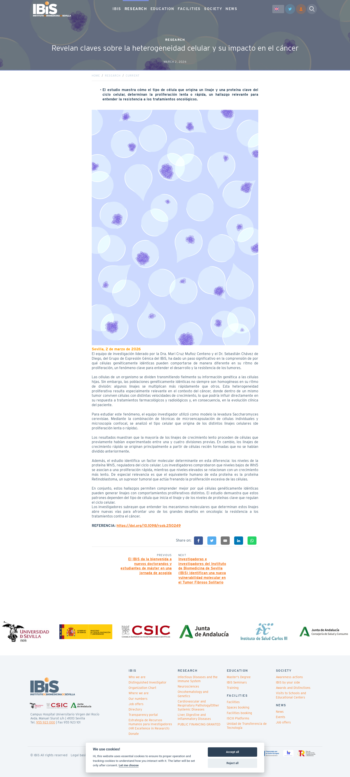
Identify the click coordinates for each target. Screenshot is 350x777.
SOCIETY (213, 9)
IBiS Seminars (237, 682)
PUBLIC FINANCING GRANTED (199, 724)
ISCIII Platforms (238, 718)
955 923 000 (45, 722)
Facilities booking (239, 713)
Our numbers (138, 698)
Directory (135, 709)
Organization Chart (142, 688)
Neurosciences (188, 686)
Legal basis (79, 755)
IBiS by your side (288, 682)
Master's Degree (239, 677)
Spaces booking (238, 707)
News (280, 711)
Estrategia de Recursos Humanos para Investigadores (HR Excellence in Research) (150, 724)
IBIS (116, 9)
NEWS (231, 9)
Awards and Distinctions (293, 688)
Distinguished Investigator (148, 682)
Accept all (232, 752)
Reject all (233, 763)
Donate (134, 733)
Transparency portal (143, 715)
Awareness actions (289, 677)
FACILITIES (189, 9)
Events (280, 717)
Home (96, 75)
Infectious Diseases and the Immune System (198, 679)
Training (233, 688)
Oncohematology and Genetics (193, 694)
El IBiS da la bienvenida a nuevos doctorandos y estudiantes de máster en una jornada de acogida (146, 566)
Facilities (233, 702)
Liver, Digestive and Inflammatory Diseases (194, 717)
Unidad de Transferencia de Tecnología (247, 725)
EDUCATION (162, 9)
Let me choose (129, 765)
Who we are (137, 677)
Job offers (136, 704)
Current (133, 75)
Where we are (139, 693)
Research (113, 75)
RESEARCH (136, 9)
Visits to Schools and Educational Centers (291, 695)
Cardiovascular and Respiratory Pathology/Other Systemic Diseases (198, 705)
